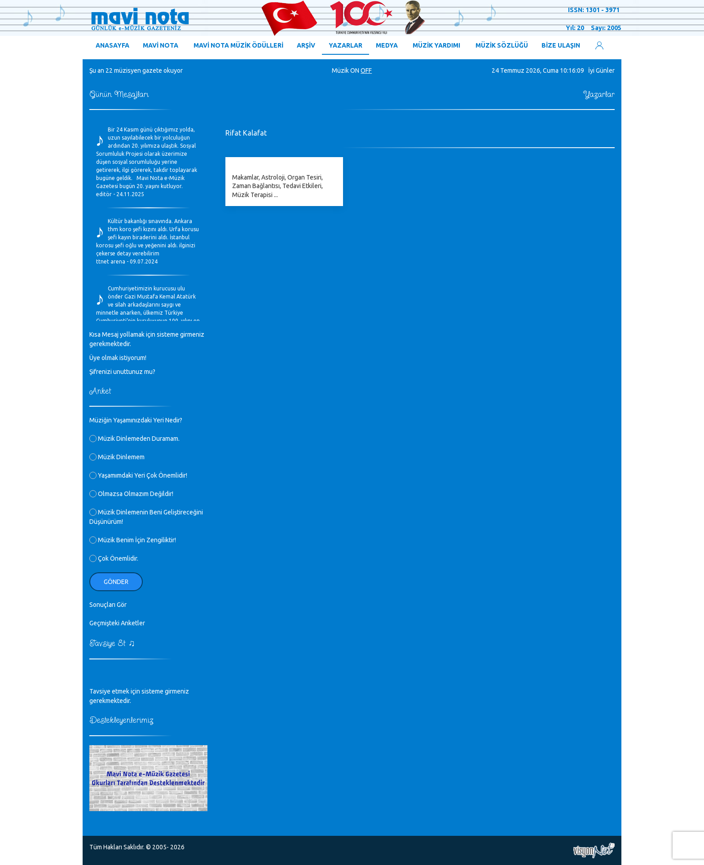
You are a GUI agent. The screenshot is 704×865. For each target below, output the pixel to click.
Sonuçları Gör (108, 604)
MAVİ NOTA (160, 45)
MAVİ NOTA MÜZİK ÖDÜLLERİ (238, 45)
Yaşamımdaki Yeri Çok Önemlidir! (138, 475)
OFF (366, 70)
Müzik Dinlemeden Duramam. (134, 438)
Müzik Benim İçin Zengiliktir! (132, 540)
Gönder (116, 581)
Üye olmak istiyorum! (117, 357)
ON (354, 70)
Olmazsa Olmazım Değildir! (131, 493)
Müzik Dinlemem (117, 457)
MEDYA (387, 45)
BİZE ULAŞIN (560, 45)
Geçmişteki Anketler (117, 623)
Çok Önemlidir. (113, 558)
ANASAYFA (112, 45)
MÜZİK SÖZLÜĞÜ (501, 45)
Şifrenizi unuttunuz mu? (122, 371)
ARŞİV (306, 45)
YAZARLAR (345, 45)
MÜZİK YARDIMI (436, 45)
